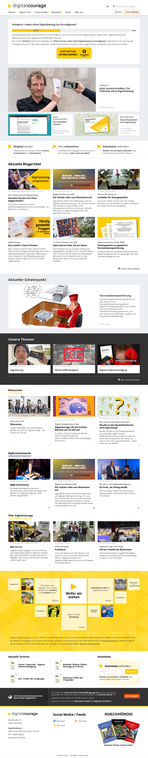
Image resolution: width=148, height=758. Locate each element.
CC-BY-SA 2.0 (108, 191)
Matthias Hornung (18, 481)
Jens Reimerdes (17, 417)
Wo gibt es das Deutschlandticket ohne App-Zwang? (116, 426)
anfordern (116, 146)
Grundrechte (120, 598)
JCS (103, 543)
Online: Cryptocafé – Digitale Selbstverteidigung (31, 666)
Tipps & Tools (25, 12)
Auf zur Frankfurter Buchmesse (115, 549)
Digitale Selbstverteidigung (113, 370)
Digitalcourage (17, 366)
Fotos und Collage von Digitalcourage (23, 543)
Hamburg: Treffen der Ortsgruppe (73, 679)
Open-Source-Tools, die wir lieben (70, 245)
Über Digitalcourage (20, 515)
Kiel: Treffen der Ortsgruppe (31, 679)
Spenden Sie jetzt (58, 701)
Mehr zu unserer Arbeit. (90, 644)
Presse (68, 12)
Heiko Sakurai (106, 324)
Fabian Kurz (105, 107)
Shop (118, 12)
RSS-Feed (61, 725)
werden (23, 146)
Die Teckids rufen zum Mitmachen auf (72, 197)
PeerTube (82, 721)
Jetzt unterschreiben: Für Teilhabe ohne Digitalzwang (117, 89)
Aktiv (68, 146)
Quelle (62, 133)
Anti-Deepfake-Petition (60, 123)
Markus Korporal (60, 238)
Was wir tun (16, 547)
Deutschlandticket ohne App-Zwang (128, 121)
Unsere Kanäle (41, 12)
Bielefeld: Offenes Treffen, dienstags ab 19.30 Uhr (75, 666)
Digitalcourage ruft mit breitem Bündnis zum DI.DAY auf (71, 428)
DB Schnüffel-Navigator (66, 370)
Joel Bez (102, 191)
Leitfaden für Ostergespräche (113, 197)
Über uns (79, 12)
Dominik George (60, 191)
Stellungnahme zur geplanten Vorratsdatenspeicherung (113, 246)
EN (107, 6)
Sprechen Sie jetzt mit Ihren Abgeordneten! (22, 199)
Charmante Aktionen (94, 611)
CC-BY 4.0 (111, 107)
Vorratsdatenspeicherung (115, 295)
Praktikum (60, 549)
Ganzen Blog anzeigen (130, 268)
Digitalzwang (16, 370)
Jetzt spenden (132, 12)
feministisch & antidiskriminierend (136, 584)
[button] (74, 53)
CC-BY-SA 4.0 (56, 133)
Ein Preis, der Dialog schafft (113, 487)
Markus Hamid (61, 366)
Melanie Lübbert (104, 238)
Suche (138, 6)
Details (55, 600)
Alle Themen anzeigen (130, 379)
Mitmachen (56, 12)
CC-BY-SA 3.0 (107, 543)
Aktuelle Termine (18, 656)
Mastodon (60, 721)
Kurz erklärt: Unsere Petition (23, 245)
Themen (11, 12)
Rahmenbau (41, 611)
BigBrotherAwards (19, 453)
